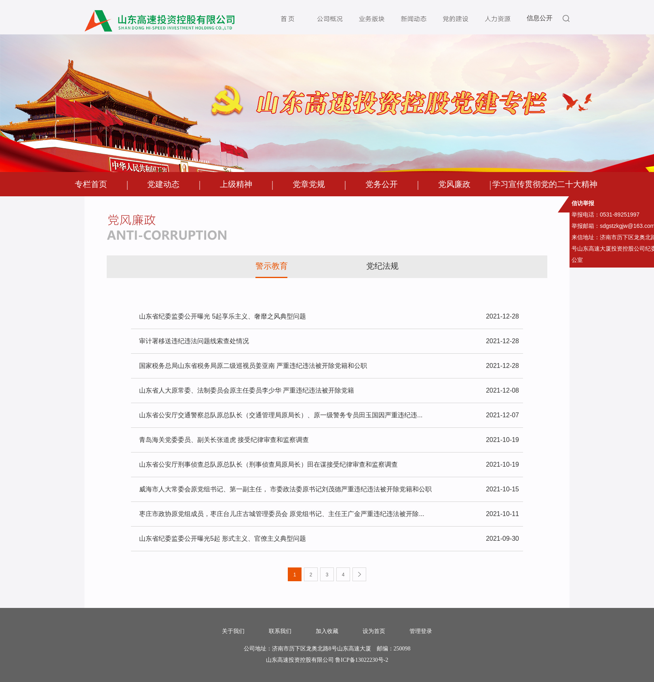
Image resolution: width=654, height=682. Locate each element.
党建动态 (163, 184)
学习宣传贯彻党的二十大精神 (544, 184)
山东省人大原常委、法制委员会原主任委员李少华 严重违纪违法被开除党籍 (329, 390)
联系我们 (280, 631)
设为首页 (374, 631)
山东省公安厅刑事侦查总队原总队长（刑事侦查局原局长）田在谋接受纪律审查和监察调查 (329, 465)
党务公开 (381, 184)
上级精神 (236, 184)
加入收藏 (327, 631)
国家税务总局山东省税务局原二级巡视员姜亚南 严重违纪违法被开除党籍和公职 (329, 366)
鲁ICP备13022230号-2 (361, 660)
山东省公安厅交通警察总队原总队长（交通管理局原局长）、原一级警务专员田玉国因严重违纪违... (329, 415)
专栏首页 (91, 184)
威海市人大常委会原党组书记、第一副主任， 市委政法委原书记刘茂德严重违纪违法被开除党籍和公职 (329, 489)
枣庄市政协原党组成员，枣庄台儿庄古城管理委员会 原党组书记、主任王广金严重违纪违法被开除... (329, 514)
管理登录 (420, 631)
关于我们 (233, 631)
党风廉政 (454, 184)
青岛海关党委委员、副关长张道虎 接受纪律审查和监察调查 (329, 440)
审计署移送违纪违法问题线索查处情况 (329, 341)
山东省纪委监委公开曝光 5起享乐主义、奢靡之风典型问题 (329, 316)
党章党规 (309, 184)
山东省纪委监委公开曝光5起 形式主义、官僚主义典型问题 (329, 539)
